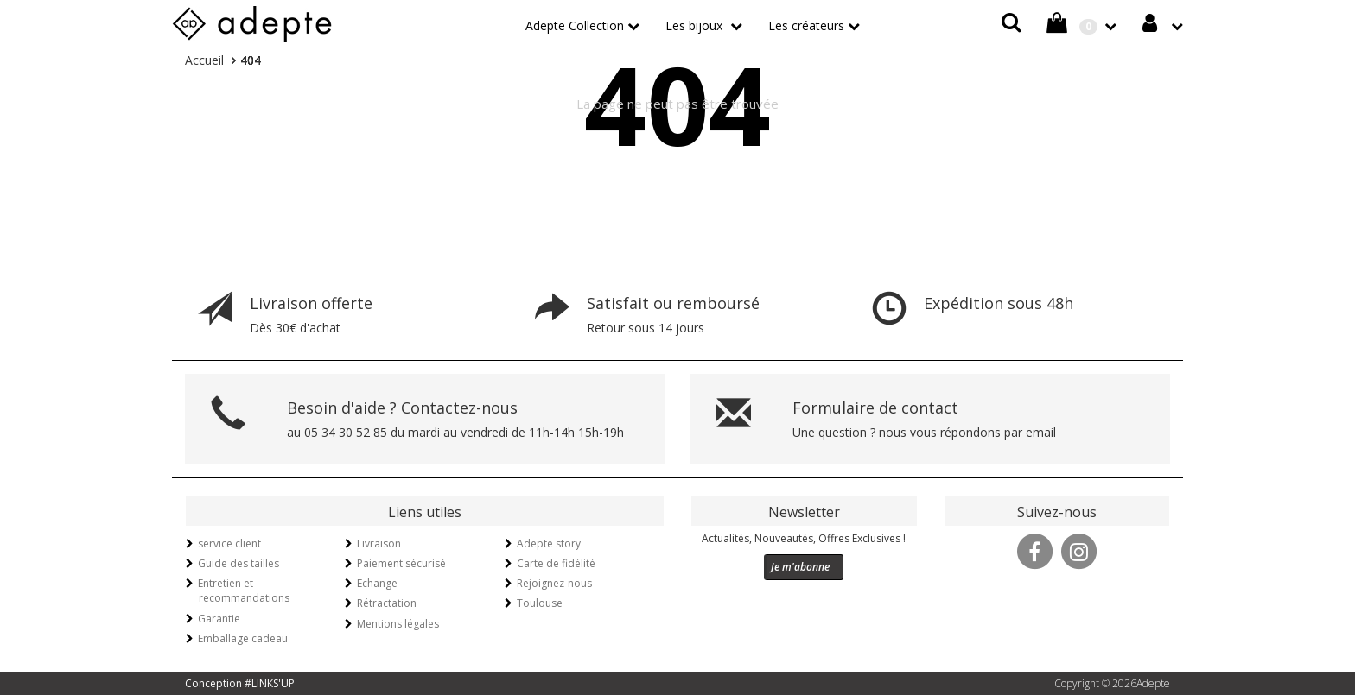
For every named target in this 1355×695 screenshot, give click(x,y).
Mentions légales (398, 623)
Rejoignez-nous (554, 583)
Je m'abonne (800, 566)
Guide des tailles (238, 563)
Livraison (379, 543)
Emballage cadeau (243, 638)
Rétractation (387, 603)
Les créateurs (806, 25)
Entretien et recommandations (243, 590)
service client (229, 543)
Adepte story (549, 543)
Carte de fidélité (556, 563)
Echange (377, 583)
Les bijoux (695, 25)
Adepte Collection (574, 25)
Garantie (219, 618)
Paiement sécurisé (401, 563)
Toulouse (540, 603)
